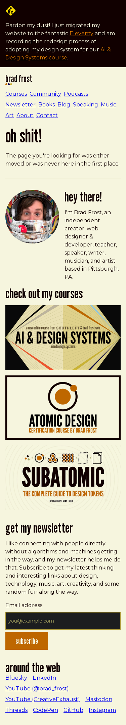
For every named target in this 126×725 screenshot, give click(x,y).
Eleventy (81, 33)
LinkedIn (44, 678)
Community (45, 94)
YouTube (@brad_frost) (37, 688)
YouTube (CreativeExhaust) (42, 699)
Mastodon (98, 699)
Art (9, 115)
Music (108, 104)
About (25, 115)
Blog (63, 104)
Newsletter (20, 104)
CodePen (45, 710)
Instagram (102, 710)
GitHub (73, 710)
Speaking (85, 104)
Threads (16, 710)
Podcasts (76, 94)
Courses (16, 94)
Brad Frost (18, 80)
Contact (47, 115)
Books (46, 104)
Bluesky (16, 678)
